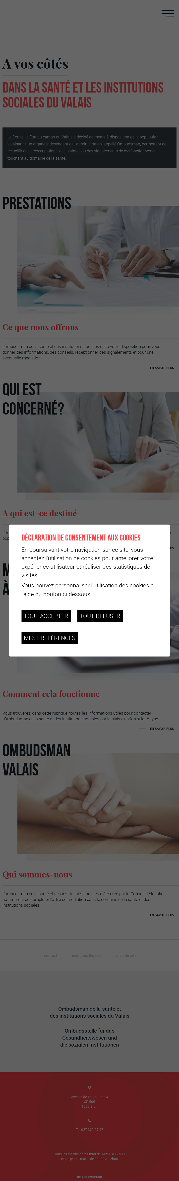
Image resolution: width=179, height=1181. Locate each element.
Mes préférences (49, 638)
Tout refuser (100, 616)
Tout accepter (46, 616)
